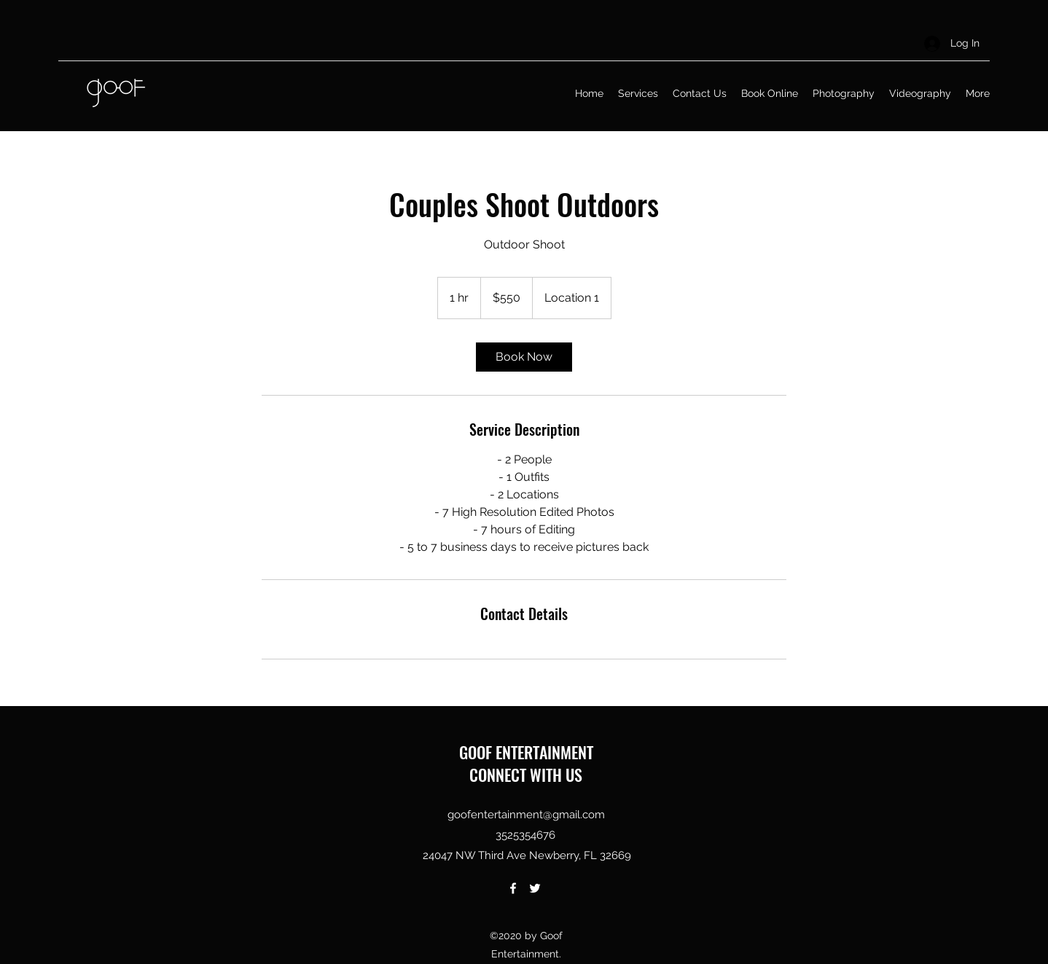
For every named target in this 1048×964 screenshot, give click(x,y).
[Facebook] (513, 888)
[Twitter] (535, 888)
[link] (524, 357)
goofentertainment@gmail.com (526, 814)
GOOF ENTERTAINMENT (526, 752)
